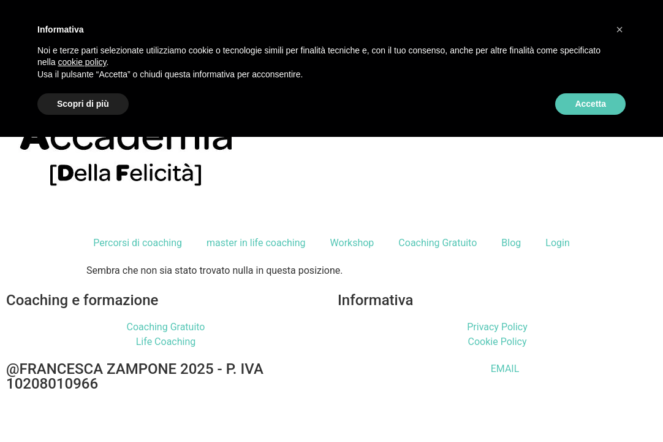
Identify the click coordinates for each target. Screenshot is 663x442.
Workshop (352, 243)
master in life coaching (256, 243)
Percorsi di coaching (137, 243)
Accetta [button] (590, 104)
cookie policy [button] (82, 62)
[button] (619, 29)
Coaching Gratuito (437, 243)
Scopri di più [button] (83, 104)
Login (557, 243)
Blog (511, 243)
